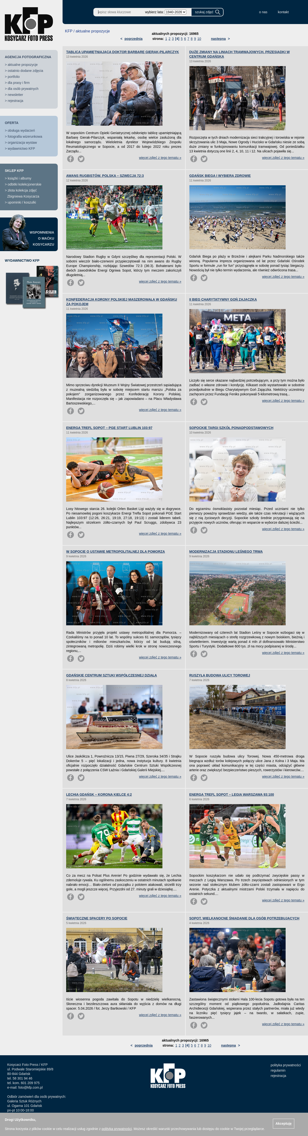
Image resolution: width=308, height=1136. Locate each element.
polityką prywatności (117, 1129)
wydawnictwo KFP (21, 148)
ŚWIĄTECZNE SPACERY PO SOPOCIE (96, 918)
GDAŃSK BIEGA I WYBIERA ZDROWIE (220, 176)
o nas (263, 12)
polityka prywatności (286, 1065)
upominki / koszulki (22, 202)
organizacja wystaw (22, 142)
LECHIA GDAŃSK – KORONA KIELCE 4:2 (99, 794)
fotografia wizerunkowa (25, 136)
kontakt (283, 12)
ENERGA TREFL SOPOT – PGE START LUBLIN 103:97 (109, 428)
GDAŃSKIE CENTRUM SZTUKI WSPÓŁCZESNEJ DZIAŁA (111, 675)
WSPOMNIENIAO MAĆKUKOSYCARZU (42, 238)
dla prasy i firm (19, 83)
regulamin (278, 1070)
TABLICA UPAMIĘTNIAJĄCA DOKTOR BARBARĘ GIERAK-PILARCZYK (122, 52)
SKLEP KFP (14, 171)
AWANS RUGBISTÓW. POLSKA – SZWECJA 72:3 (105, 176)
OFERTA (12, 123)
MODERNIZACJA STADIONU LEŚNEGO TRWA (226, 551)
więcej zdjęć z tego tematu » (160, 158)
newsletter (15, 95)
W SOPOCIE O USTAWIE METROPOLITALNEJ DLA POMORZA (115, 551)
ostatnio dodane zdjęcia (25, 71)
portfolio (14, 77)
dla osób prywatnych (23, 89)
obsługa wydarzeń (21, 130)
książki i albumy (19, 178)
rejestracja (15, 101)
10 (199, 39)
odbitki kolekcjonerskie (24, 184)
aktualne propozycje (23, 65)
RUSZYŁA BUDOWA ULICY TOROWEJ (219, 675)
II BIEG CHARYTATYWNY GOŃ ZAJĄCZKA (223, 299)
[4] (177, 39)
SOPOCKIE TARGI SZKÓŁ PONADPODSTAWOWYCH (231, 428)
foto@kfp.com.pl (30, 1087)
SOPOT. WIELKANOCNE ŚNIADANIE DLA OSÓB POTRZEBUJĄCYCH (244, 918)
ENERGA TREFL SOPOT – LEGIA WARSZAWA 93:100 (231, 794)
